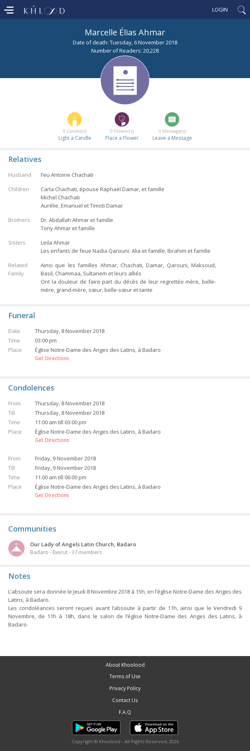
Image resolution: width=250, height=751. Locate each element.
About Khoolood (125, 664)
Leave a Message (172, 137)
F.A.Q (125, 712)
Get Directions (52, 358)
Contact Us (125, 700)
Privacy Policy (125, 688)
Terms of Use (125, 676)
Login (220, 9)
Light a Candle (74, 137)
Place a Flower (122, 137)
